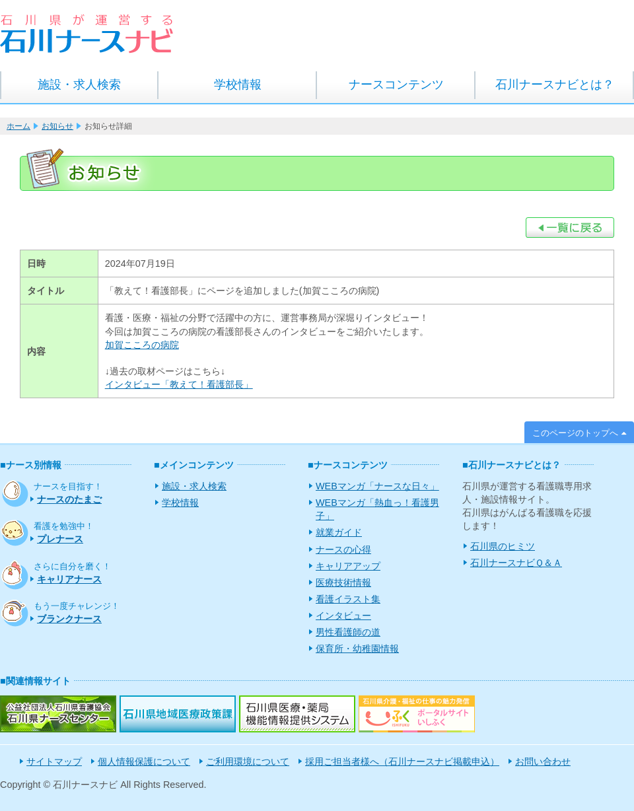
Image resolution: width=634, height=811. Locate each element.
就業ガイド (339, 532)
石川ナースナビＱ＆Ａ (516, 562)
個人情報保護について (144, 761)
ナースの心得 (343, 549)
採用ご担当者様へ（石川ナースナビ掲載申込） (402, 761)
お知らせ (57, 126)
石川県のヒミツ (502, 546)
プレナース (60, 539)
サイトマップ (54, 761)
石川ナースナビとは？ (554, 84)
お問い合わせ (543, 761)
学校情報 (238, 84)
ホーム (18, 126)
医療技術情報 (343, 582)
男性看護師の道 (348, 632)
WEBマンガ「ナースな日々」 (377, 486)
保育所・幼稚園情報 (357, 648)
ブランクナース (69, 619)
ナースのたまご (69, 499)
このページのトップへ (575, 433)
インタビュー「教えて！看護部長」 (179, 384)
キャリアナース (69, 579)
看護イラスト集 (348, 599)
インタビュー (343, 615)
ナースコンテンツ (396, 84)
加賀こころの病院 (142, 344)
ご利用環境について (247, 761)
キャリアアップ (348, 566)
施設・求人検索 (79, 84)
